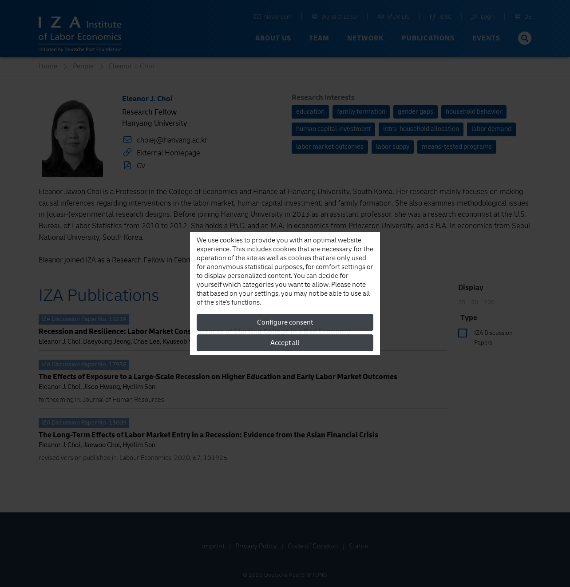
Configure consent (285, 322)
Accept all (284, 342)
